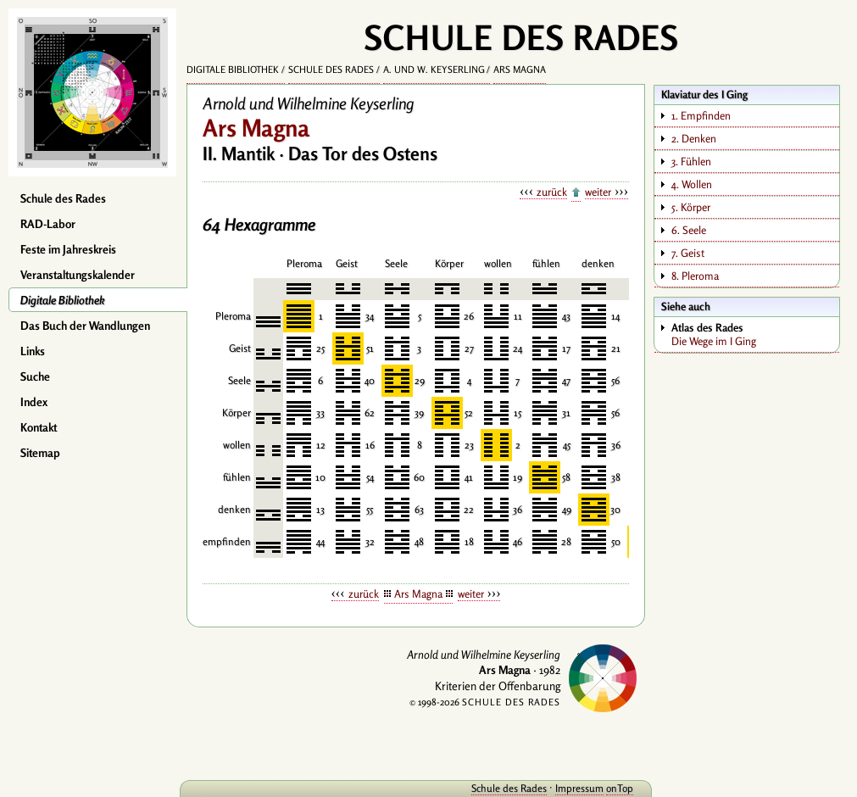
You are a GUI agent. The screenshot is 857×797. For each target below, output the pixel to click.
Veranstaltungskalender (77, 274)
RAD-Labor (47, 224)
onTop (619, 788)
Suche (35, 376)
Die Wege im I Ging (754, 334)
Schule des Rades (63, 198)
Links (32, 351)
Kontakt (38, 427)
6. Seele (688, 230)
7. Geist (687, 252)
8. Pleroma (695, 275)
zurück (552, 191)
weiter (598, 191)
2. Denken (693, 138)
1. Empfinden (701, 115)
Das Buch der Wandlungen (85, 325)
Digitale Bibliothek (62, 300)
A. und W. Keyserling (434, 69)
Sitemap (40, 453)
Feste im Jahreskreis (68, 249)
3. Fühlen (691, 161)
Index (33, 402)
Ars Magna (519, 69)
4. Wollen (691, 184)
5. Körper (690, 207)
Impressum (579, 788)
